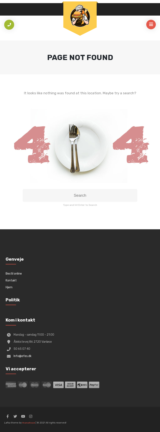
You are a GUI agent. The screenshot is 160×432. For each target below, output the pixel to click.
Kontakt (11, 280)
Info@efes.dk (22, 356)
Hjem (9, 287)
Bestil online (14, 273)
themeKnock (28, 423)
